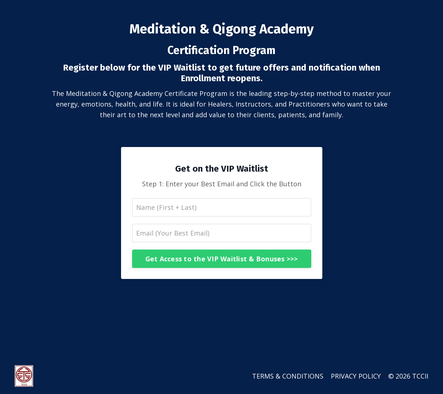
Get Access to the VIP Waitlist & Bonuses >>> (221, 258)
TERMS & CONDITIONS (287, 376)
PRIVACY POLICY (356, 376)
